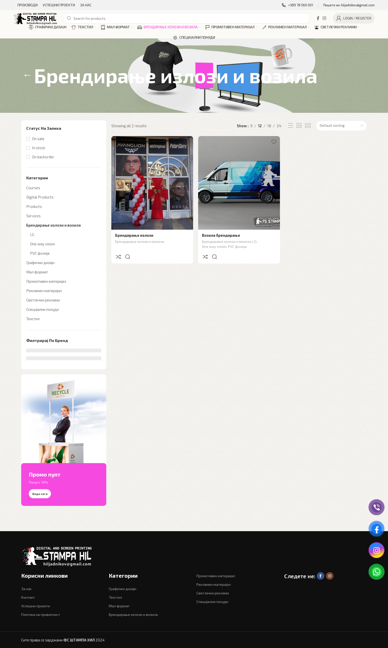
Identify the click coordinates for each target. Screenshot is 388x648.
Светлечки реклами (43, 300)
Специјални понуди (42, 309)
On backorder (43, 157)
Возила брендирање (221, 235)
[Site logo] (35, 17)
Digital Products (40, 197)
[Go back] (27, 76)
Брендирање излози (134, 235)
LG (32, 234)
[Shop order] (341, 125)
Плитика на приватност (40, 614)
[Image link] (59, 556)
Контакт (28, 597)
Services (33, 215)
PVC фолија (39, 253)
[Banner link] (64, 440)
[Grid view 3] (298, 125)
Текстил (33, 318)
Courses (33, 187)
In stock (38, 147)
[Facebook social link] (318, 18)
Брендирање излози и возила (53, 225)
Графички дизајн (40, 262)
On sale (38, 138)
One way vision (42, 244)
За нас (26, 589)
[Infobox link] (297, 5)
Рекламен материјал (44, 290)
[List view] (290, 125)
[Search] (186, 18)
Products (34, 206)
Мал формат (37, 272)
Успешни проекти (35, 606)
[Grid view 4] (308, 125)
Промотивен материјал (46, 281)
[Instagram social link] (324, 18)
